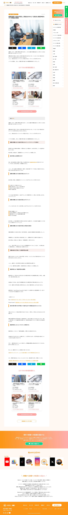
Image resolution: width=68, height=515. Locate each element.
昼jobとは (30, 2)
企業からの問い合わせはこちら (59, 508)
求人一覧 (34, 2)
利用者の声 (39, 2)
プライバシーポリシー (37, 508)
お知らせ (43, 2)
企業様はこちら (48, 2)
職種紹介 (42, 505)
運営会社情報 (44, 508)
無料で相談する (58, 15)
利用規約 (30, 508)
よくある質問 (25, 508)
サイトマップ (50, 508)
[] (13, 118)
